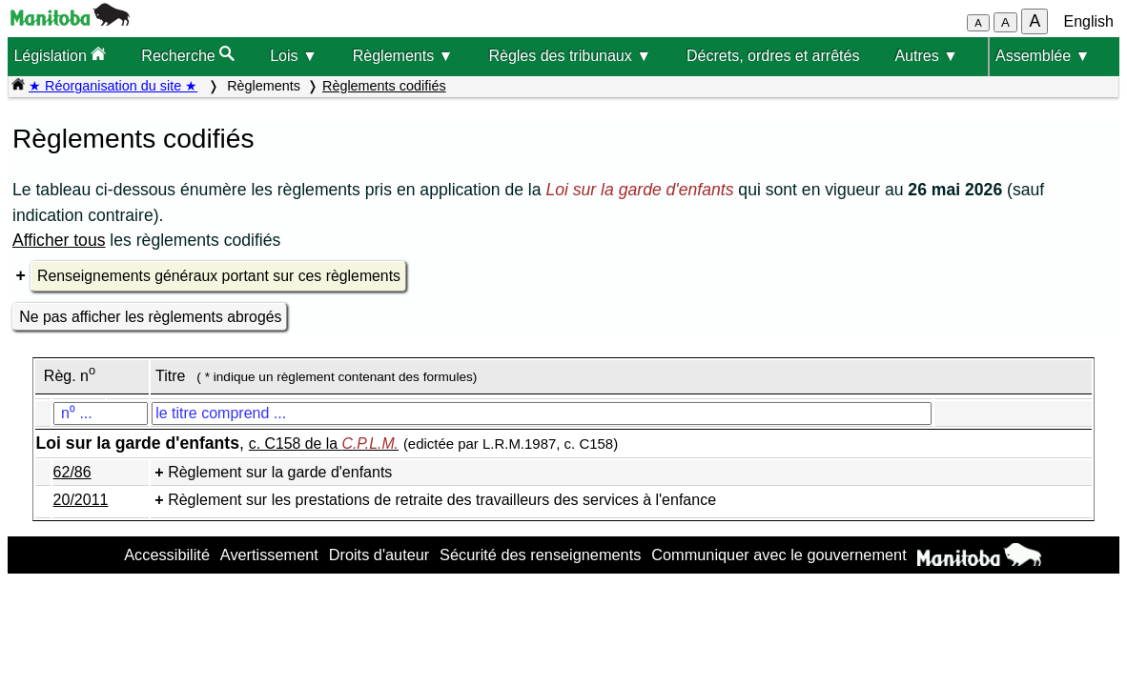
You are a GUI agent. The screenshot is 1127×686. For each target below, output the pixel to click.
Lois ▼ (294, 56)
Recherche (188, 55)
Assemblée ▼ (1042, 56)
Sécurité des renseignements (540, 554)
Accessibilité (167, 554)
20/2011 (81, 500)
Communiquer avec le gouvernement (778, 554)
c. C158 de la (324, 443)
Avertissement (269, 554)
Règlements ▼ (403, 56)
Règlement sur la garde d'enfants (280, 472)
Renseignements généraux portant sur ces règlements (218, 276)
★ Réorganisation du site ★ (113, 85)
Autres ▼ (926, 56)
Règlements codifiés (384, 85)
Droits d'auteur (379, 554)
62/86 (72, 472)
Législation (59, 55)
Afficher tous (58, 240)
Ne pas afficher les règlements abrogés (150, 317)
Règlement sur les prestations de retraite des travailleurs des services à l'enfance (442, 500)
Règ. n (69, 376)
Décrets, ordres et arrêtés (772, 56)
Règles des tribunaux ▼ (569, 56)
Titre (170, 376)
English (1089, 21)
